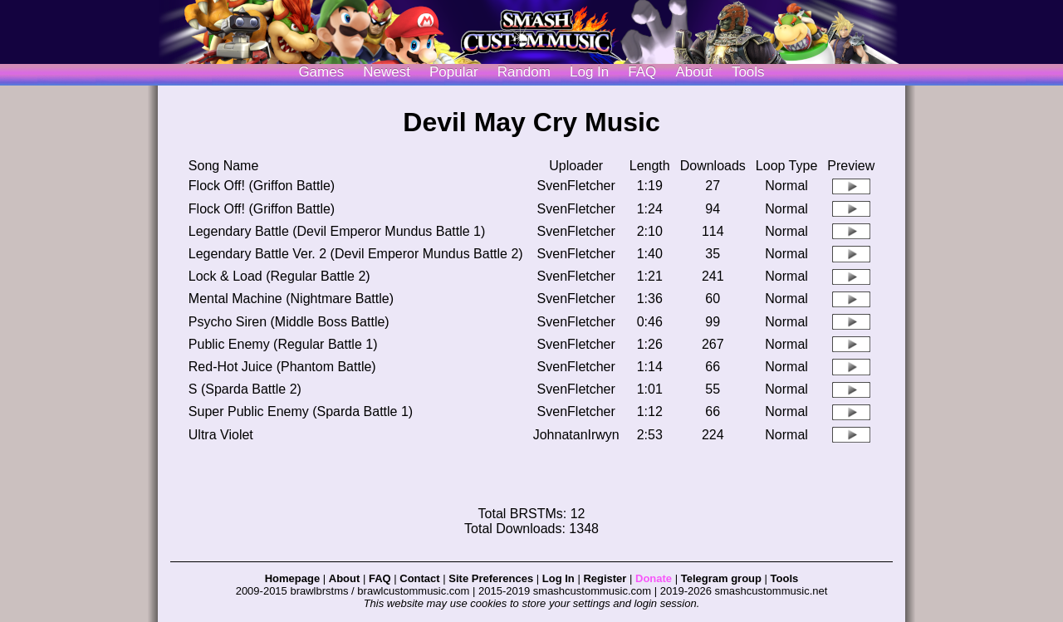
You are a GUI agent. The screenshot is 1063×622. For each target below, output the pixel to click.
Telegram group (721, 578)
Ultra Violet (221, 435)
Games (321, 72)
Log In (558, 578)
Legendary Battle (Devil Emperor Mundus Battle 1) (337, 231)
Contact (419, 578)
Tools (748, 72)
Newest (386, 72)
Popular (453, 72)
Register (604, 578)
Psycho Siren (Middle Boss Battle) (289, 322)
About (693, 72)
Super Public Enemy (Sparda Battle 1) (301, 411)
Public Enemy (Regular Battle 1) (283, 344)
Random (524, 72)
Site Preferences (490, 578)
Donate (653, 578)
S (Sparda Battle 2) (245, 389)
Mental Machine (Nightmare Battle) (291, 298)
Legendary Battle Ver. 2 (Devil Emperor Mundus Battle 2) (356, 254)
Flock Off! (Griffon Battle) (262, 186)
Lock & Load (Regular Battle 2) (279, 276)
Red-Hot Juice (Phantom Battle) (282, 367)
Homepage (292, 578)
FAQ (642, 72)
